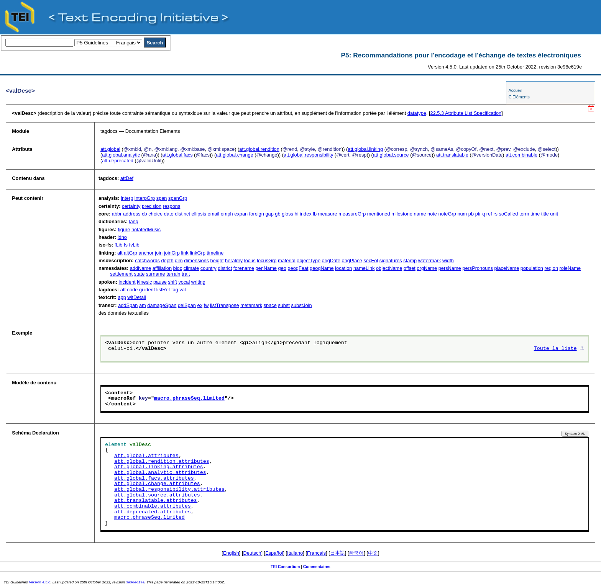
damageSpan (161, 305)
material (287, 260)
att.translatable (452, 155)
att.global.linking (365, 149)
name (420, 214)
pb (471, 214)
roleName (570, 268)
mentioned (378, 214)
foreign (256, 214)
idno (122, 237)
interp (127, 198)
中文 (373, 553)
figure (124, 229)
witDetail (136, 297)
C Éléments (519, 97)
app (122, 297)
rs (495, 214)
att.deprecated (117, 160)
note (432, 214)
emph (227, 214)
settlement (121, 274)
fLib (119, 245)
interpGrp (145, 198)
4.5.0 (46, 582)
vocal (184, 282)
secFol (370, 260)
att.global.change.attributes (157, 483)
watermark (429, 260)
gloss (287, 214)
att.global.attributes (146, 455)
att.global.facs (178, 155)
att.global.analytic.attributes (160, 472)
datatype (416, 113)
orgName (427, 268)
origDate (331, 260)
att (123, 289)
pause (160, 282)
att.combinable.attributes (152, 506)
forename (243, 268)
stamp (410, 260)
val (182, 289)
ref (489, 214)
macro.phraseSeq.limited (189, 398)
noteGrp (447, 214)
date (169, 214)
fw (206, 305)
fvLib (134, 245)
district (225, 268)
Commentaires (316, 567)
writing (198, 282)
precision (151, 206)
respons (172, 206)
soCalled (508, 214)
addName (140, 268)
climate (191, 268)
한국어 (356, 553)
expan (241, 214)
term (524, 214)
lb (315, 214)
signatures (390, 260)
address (132, 214)
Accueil (515, 90)
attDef (126, 178)
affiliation (162, 268)
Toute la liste (555, 348)
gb (277, 214)
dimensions (196, 260)
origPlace (352, 260)
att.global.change (234, 155)
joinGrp (172, 253)
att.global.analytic (121, 155)
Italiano (295, 553)
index (306, 214)
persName (449, 268)
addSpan (128, 305)
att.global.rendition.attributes (161, 461)
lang (133, 221)
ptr (478, 214)
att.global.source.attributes (157, 495)
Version (35, 582)
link (184, 253)
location (343, 268)
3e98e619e (135, 582)
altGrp (130, 253)
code (132, 289)
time (535, 214)
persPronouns (477, 268)
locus (250, 260)
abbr (117, 214)
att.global (110, 149)
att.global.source (391, 155)
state (139, 274)
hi (297, 214)
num (462, 214)
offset (409, 268)
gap (269, 214)
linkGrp (197, 253)
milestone (401, 214)
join (159, 253)
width (448, 260)
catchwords (147, 260)
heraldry (234, 260)
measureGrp (352, 214)
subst (284, 305)
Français (316, 553)
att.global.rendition (259, 149)
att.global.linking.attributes (158, 467)
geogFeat (297, 268)
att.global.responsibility (308, 155)
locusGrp (266, 260)
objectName (389, 268)
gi (141, 289)
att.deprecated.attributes (152, 512)
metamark (251, 305)
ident (149, 289)
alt (120, 253)
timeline (215, 253)
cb (144, 214)
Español (274, 553)
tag (174, 289)
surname (155, 274)
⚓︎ (582, 348)
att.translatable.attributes (155, 500)
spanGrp (177, 198)
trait (186, 274)
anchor (145, 253)
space (270, 305)
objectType (308, 260)
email (214, 214)
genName (266, 268)
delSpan (187, 305)
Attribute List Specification (466, 113)
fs (126, 245)
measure (327, 214)
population (532, 268)
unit (554, 214)
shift (172, 282)
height (217, 260)
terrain (173, 274)
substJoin (301, 305)
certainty (131, 206)
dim (179, 260)
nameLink (364, 268)
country (208, 268)
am (142, 305)
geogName (322, 268)
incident (127, 282)
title (545, 214)
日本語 (337, 553)
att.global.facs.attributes (154, 478)
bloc (177, 268)
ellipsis (199, 214)
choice (155, 214)
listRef (163, 289)
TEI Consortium (285, 567)
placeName (506, 268)
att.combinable (521, 155)
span (161, 198)
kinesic (144, 282)
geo (282, 268)
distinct (182, 214)
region (551, 268)
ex (200, 305)
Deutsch (252, 553)
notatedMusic (146, 229)
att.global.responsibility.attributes (169, 489)
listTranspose (224, 305)
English (231, 553)
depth (167, 260)
